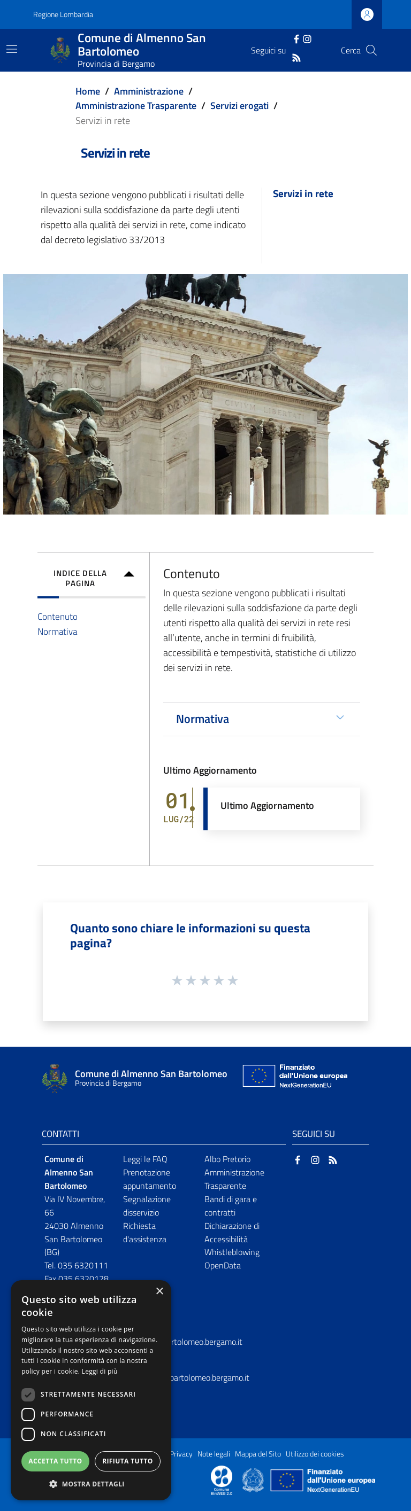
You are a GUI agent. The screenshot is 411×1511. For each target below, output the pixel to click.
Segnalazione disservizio (147, 1206)
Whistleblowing (232, 1251)
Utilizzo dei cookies (315, 1453)
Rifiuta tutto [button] (127, 1461)
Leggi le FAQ (145, 1158)
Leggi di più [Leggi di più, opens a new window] (100, 1371)
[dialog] (91, 1390)
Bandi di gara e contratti (230, 1206)
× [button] (159, 1292)
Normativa (57, 631)
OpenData (222, 1265)
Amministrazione (149, 91)
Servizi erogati (239, 105)
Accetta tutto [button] (55, 1461)
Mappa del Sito (258, 1453)
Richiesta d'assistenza (144, 1232)
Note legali (213, 1453)
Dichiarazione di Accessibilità (232, 1232)
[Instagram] (307, 38)
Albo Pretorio (227, 1158)
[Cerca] (371, 50)
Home (87, 91)
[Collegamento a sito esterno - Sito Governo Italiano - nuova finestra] (253, 1479)
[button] (91, 1484)
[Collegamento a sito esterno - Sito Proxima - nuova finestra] (221, 1479)
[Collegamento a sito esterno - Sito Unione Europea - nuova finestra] (293, 1078)
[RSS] (296, 56)
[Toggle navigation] (11, 49)
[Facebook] (296, 38)
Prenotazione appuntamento (149, 1179)
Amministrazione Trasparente (135, 105)
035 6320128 (83, 1278)
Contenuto (57, 616)
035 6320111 (83, 1265)
